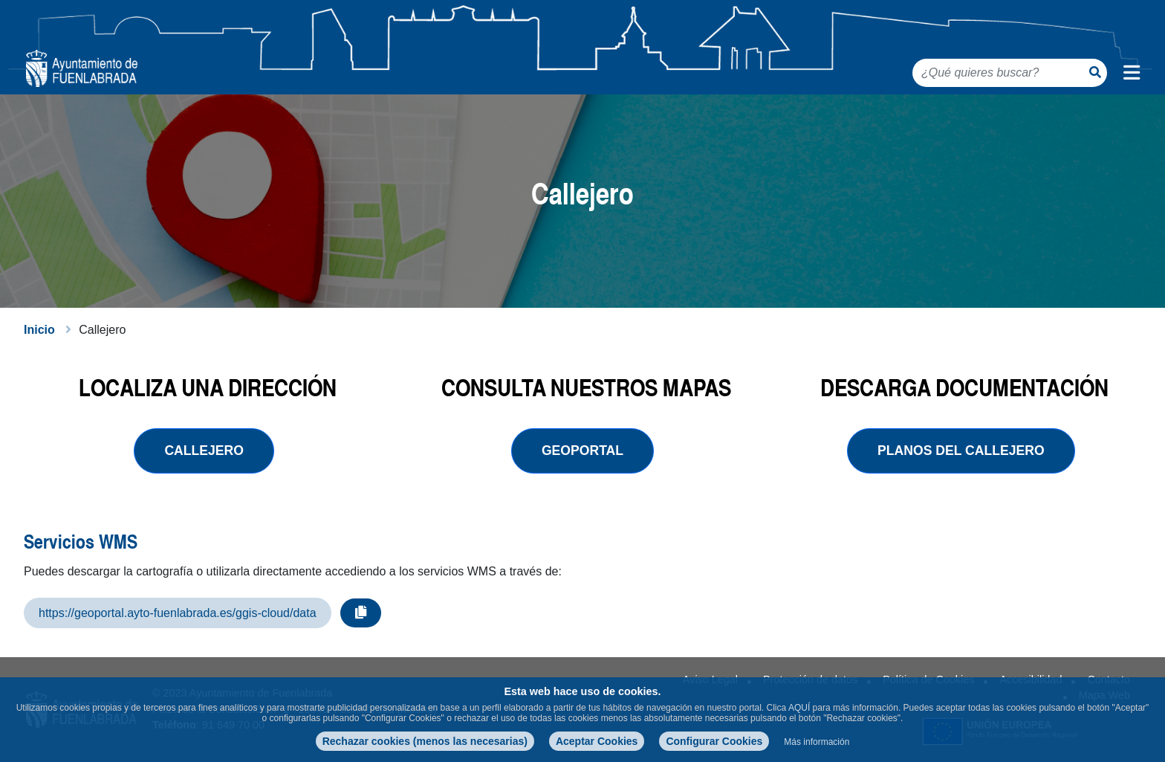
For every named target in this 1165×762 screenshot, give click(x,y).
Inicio (39, 329)
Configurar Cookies (714, 741)
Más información (816, 742)
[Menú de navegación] (1131, 73)
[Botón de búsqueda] (1095, 72)
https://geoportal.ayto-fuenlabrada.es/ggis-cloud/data (178, 613)
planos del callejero (961, 450)
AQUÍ (799, 708)
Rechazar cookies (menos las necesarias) (425, 741)
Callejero (204, 450)
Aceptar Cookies (596, 741)
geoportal (582, 450)
